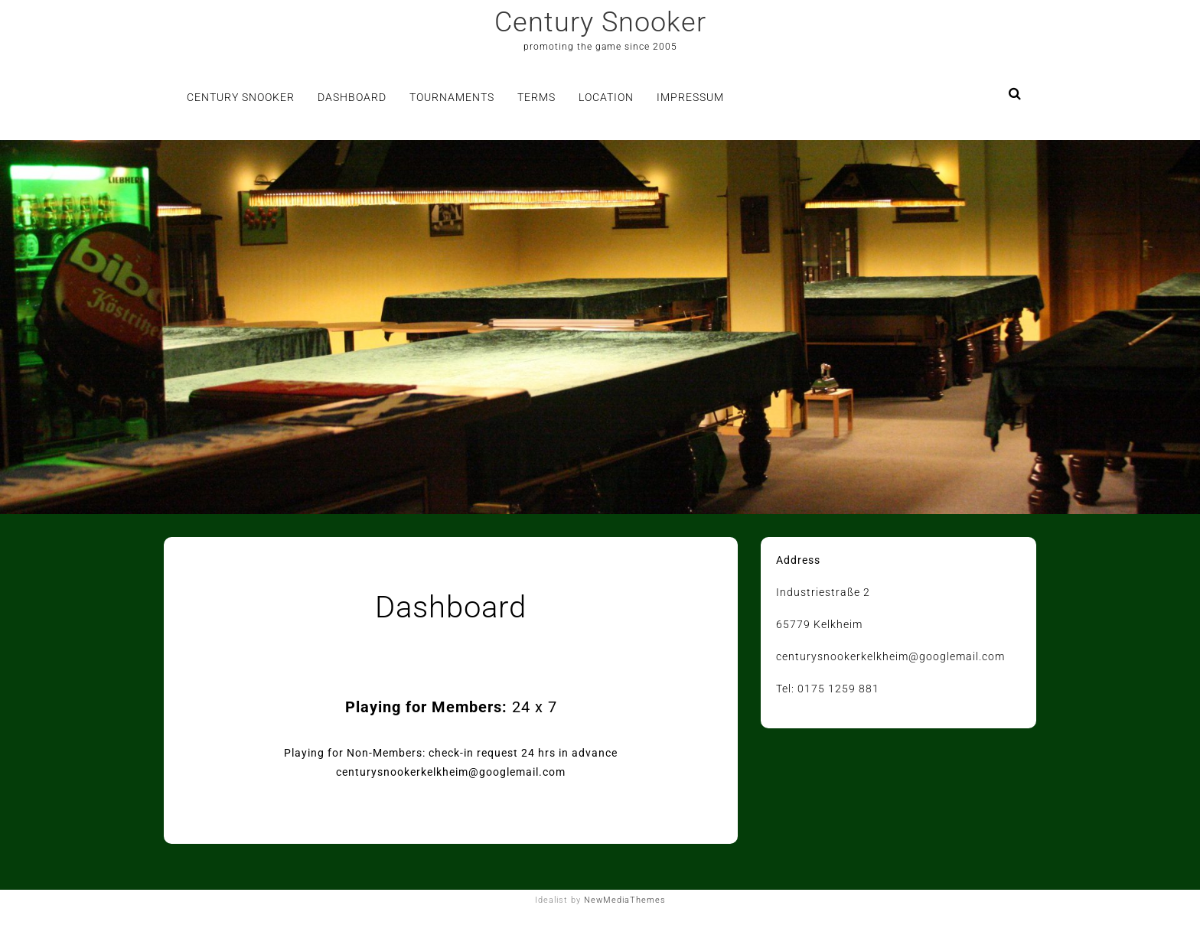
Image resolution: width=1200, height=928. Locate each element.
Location (606, 97)
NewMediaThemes (625, 900)
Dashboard (352, 97)
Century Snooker (600, 22)
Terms (536, 97)
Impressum (690, 97)
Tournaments (451, 97)
